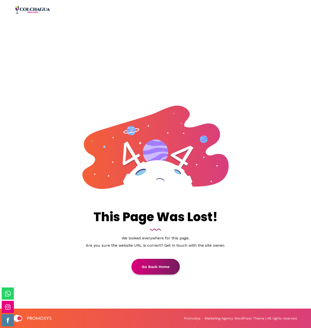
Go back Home (156, 266)
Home (138, 57)
